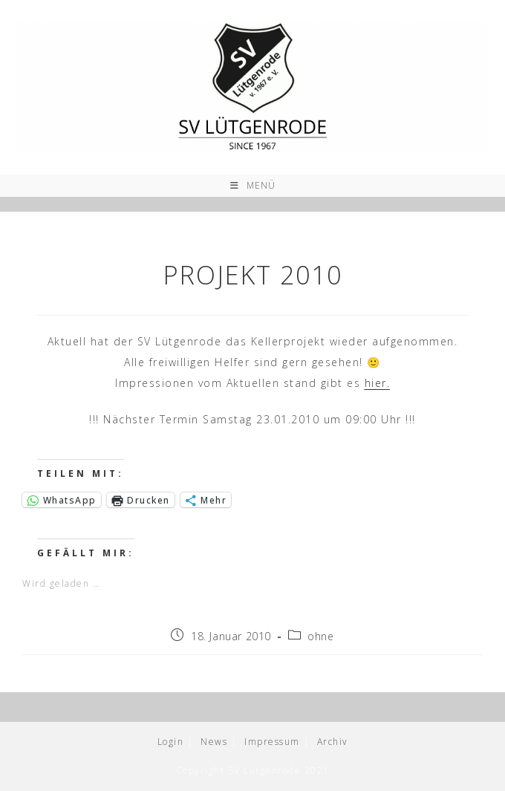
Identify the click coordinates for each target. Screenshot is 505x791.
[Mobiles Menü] (253, 186)
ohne (320, 636)
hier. (378, 383)
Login (170, 741)
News (214, 741)
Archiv (332, 741)
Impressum (272, 741)
